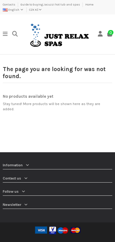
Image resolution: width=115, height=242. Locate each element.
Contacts (9, 4)
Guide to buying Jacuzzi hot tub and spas (51, 4)
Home (89, 4)
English (13, 10)
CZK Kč (35, 10)
